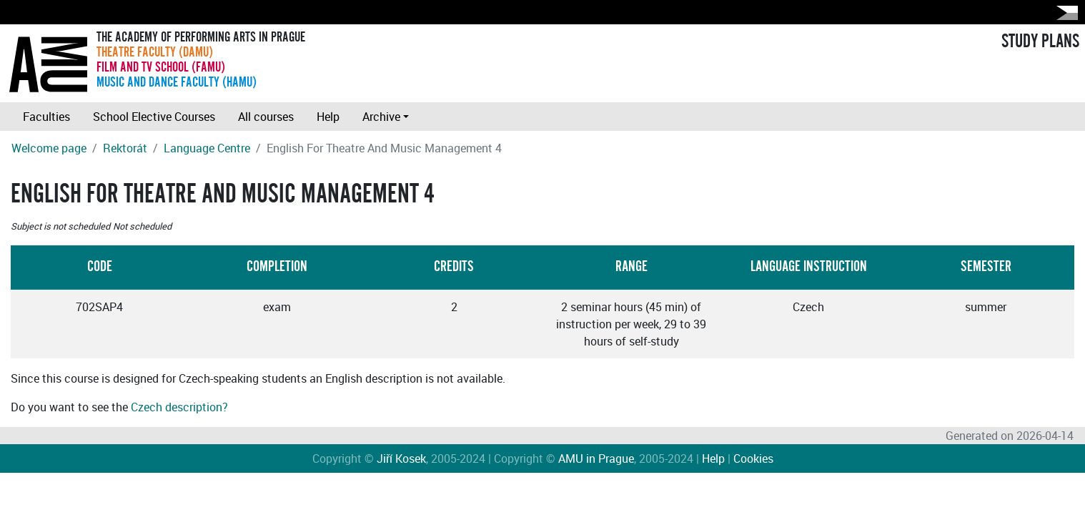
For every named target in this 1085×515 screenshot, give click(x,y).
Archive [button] (381, 116)
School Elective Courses (154, 116)
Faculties (46, 116)
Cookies (753, 458)
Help (328, 116)
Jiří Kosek (401, 458)
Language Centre (207, 148)
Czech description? (179, 407)
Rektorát (125, 148)
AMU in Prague (596, 458)
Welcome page (48, 148)
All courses (266, 116)
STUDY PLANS (1040, 41)
